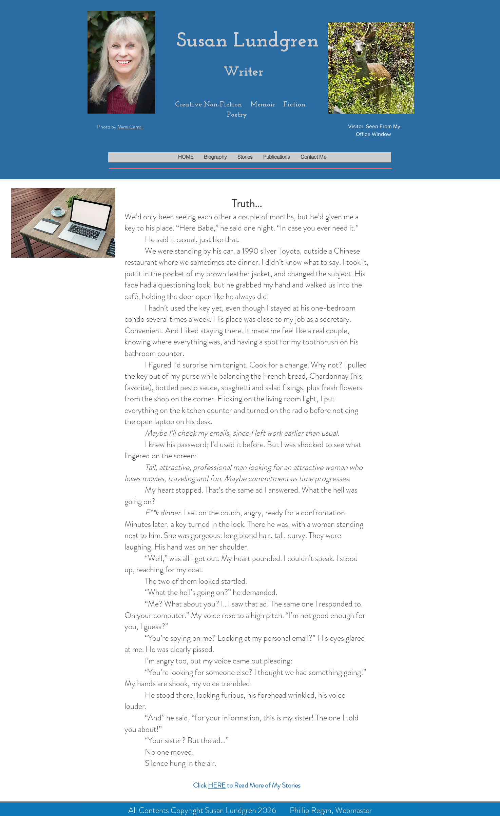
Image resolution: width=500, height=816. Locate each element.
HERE (217, 785)
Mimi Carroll (130, 127)
